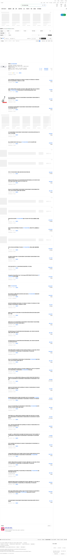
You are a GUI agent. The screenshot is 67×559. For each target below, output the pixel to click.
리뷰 (31, 8)
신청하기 (49, 525)
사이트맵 (58, 539)
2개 (22, 68)
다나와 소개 (39, 539)
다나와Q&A (39, 8)
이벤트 (61, 2)
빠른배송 (10, 35)
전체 (2, 38)
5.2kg (18, 69)
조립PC (44, 2)
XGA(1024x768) (19, 65)
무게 (16, 69)
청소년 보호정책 (53, 539)
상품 (13, 8)
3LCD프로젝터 (10, 65)
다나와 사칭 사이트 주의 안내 (6, 539)
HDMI (21, 68)
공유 (66, 8)
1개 (26, 68)
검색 (49, 35)
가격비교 (7, 38)
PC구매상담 (50, 2)
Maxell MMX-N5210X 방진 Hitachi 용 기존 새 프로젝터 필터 (22, 142)
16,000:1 (21, 66)
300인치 (27, 66)
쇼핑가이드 (20, 8)
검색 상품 (12, 38)
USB (24, 68)
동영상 (35, 8)
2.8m (14, 67)
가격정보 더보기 (48, 68)
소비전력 (11, 69)
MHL (11, 68)
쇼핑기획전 (54, 2)
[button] (57, 5)
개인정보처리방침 (47, 539)
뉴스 (24, 8)
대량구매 (17, 82)
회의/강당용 (14, 65)
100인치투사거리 (10, 67)
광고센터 (61, 539)
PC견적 (47, 2)
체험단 (63, 2)
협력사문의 (65, 539)
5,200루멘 (15, 66)
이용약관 (43, 539)
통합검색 (9, 8)
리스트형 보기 (47, 38)
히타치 (12, 63)
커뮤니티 (58, 2)
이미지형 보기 (48, 38)
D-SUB (13, 68)
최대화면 (24, 66)
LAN (19, 68)
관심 (13, 82)
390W (14, 69)
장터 (16, 8)
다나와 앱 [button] (2, 2)
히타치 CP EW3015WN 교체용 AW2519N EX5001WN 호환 (19, 172)
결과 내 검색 (43, 38)
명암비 (19, 66)
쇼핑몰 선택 (29, 38)
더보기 (66, 2)
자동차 (41, 2)
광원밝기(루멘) (12, 66)
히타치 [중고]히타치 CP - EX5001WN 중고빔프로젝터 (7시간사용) (20, 266)
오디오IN (16, 68)
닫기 (9, 70)
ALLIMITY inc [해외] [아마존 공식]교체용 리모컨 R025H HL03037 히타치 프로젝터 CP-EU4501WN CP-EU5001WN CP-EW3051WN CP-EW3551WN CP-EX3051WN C (24, 435)
